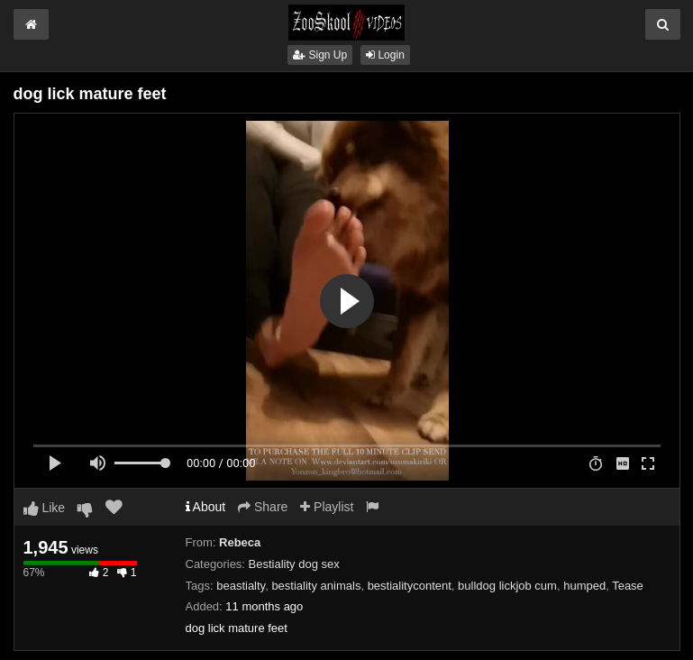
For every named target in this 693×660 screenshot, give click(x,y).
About (206, 507)
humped (584, 585)
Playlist (326, 507)
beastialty (240, 585)
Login (385, 55)
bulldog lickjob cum (507, 585)
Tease (627, 585)
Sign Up (320, 55)
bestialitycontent (409, 585)
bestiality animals (315, 585)
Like (44, 507)
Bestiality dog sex (294, 564)
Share (262, 507)
